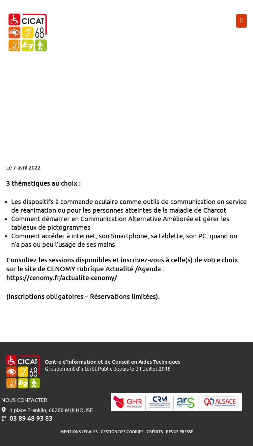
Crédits (155, 431)
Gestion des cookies (122, 431)
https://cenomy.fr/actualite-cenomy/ (61, 277)
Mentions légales (79, 431)
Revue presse (179, 431)
